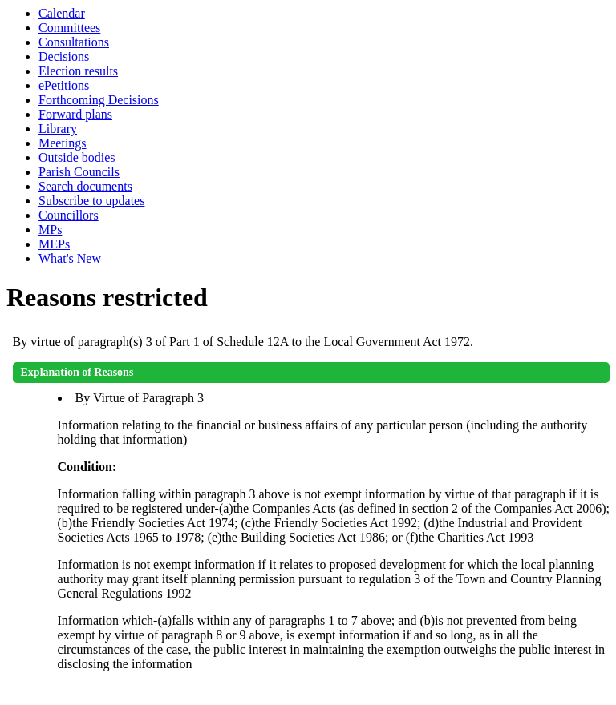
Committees (69, 27)
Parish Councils (79, 172)
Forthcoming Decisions (98, 100)
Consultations (73, 42)
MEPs (54, 244)
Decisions (63, 56)
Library (57, 128)
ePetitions (63, 85)
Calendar (61, 13)
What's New (69, 258)
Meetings (62, 143)
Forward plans (75, 114)
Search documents (85, 186)
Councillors (68, 215)
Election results (78, 71)
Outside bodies (77, 157)
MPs (50, 229)
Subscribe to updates (91, 200)
